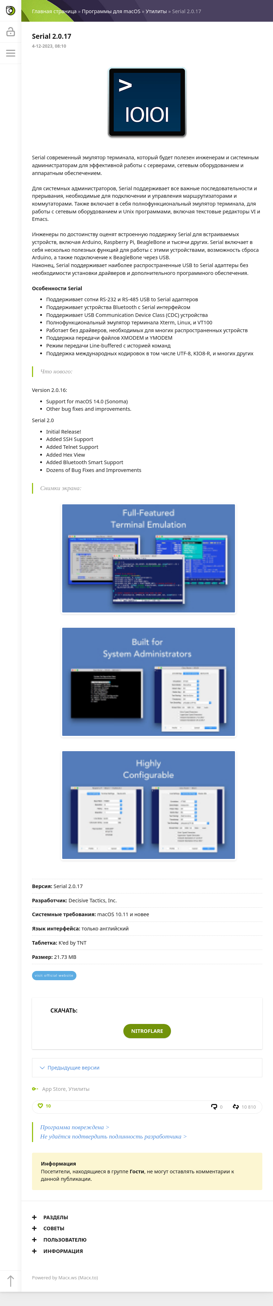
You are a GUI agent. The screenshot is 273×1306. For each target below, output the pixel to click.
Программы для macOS (111, 11)
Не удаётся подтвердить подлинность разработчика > (113, 1136)
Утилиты (156, 11)
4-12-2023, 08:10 (49, 46)
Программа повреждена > (74, 1127)
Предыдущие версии (74, 1067)
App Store (54, 1088)
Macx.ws (67, 1277)
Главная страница (54, 11)
